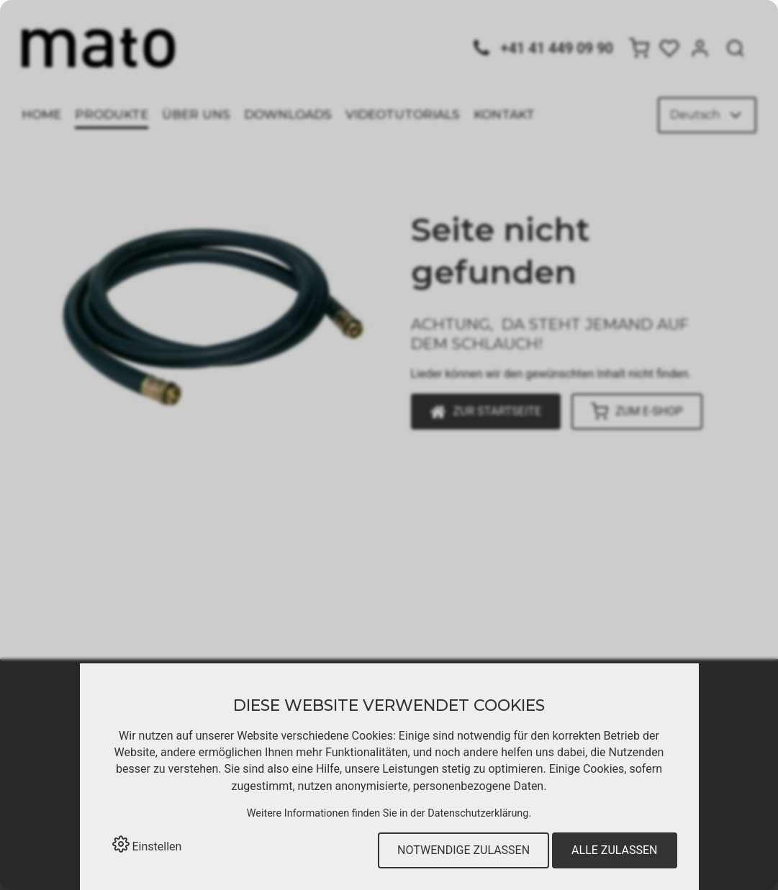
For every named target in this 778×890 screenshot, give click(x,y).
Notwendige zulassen (463, 850)
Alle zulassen (614, 850)
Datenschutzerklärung (478, 813)
